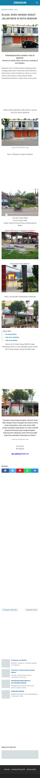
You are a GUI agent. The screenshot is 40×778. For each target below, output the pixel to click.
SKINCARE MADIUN (17, 691)
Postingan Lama (31, 610)
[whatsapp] (27, 471)
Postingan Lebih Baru (10, 610)
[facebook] (5, 471)
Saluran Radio (31, 769)
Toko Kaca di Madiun (12, 337)
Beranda (7, 769)
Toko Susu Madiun (11, 340)
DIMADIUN (20, 2)
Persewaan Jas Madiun (19, 660)
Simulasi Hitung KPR (18, 769)
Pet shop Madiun (11, 334)
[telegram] (34, 471)
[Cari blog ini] (37, 2)
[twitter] (12, 471)
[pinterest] (20, 471)
